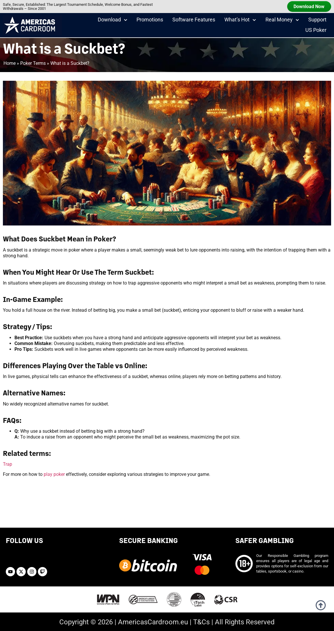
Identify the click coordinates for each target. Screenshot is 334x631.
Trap (7, 464)
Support (317, 20)
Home (9, 63)
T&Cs (201, 622)
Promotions (149, 20)
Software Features (193, 20)
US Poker (315, 31)
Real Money (282, 20)
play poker (54, 474)
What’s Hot (240, 20)
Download (112, 20)
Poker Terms (33, 63)
